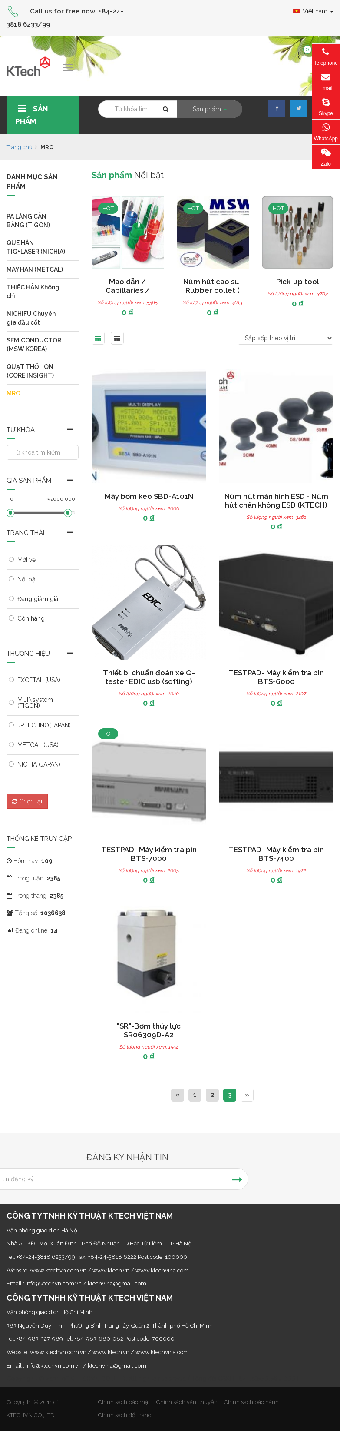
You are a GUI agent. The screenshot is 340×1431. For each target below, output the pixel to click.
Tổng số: (36, 913)
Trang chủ (20, 147)
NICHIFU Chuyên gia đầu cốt (31, 318)
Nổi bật (27, 579)
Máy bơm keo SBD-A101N (149, 496)
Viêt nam (313, 11)
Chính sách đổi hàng (125, 1415)
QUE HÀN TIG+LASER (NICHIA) (36, 247)
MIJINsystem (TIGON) (35, 702)
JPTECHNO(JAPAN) (44, 725)
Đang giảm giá (37, 598)
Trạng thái (25, 533)
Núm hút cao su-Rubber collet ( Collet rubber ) (216, 290)
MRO (13, 393)
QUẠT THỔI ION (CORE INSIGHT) (30, 371)
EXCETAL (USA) (38, 680)
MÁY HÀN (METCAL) (35, 269)
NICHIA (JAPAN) (38, 764)
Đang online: (32, 930)
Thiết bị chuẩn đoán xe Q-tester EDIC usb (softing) (149, 677)
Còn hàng (31, 618)
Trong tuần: (33, 878)
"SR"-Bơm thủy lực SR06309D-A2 (149, 1030)
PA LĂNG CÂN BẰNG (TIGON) (28, 221)
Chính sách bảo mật (124, 1402)
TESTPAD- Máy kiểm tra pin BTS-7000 (149, 854)
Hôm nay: (30, 860)
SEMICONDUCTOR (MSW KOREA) (34, 344)
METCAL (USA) (38, 744)
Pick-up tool (301, 281)
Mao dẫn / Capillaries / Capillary (131, 290)
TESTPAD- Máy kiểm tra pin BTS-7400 (276, 854)
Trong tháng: (35, 895)
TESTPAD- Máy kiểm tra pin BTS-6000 (276, 677)
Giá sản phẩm (29, 481)
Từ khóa (21, 430)
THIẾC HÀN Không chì (33, 291)
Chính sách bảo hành (251, 1402)
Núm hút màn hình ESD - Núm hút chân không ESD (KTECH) (276, 500)
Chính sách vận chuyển (187, 1402)
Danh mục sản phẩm (32, 181)
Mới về (26, 559)
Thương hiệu (28, 653)
